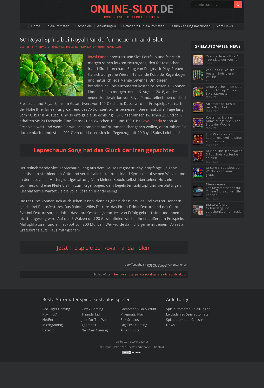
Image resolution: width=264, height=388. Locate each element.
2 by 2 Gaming (92, 308)
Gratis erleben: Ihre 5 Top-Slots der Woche (222, 58)
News (170, 324)
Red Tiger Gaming (56, 308)
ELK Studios (130, 319)
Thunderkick (91, 314)
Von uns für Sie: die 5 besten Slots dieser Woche (221, 73)
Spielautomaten (56, 26)
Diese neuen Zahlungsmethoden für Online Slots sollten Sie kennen (223, 189)
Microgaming (52, 324)
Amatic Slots (130, 330)
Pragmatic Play (132, 314)
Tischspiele (82, 26)
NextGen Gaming (94, 330)
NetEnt (47, 319)
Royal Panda (90, 56)
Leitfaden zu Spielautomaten (143, 26)
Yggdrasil (88, 324)
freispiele (120, 274)
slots (164, 274)
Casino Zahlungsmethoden (191, 26)
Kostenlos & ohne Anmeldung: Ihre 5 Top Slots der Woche (223, 121)
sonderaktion (178, 274)
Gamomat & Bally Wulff (138, 308)
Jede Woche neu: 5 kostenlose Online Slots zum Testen (224, 137)
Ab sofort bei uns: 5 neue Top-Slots (220, 105)
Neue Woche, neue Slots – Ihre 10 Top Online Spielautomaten (224, 90)
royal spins (152, 274)
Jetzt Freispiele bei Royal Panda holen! (104, 247)
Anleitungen (105, 26)
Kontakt (159, 347)
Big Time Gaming (134, 324)
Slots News (226, 26)
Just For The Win (94, 319)
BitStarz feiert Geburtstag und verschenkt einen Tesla (223, 208)
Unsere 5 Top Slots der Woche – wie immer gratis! (223, 171)
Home (33, 26)
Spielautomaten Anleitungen (188, 308)
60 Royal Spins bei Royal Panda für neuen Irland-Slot (93, 39)
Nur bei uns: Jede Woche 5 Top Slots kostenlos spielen (224, 154)
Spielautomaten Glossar (184, 319)
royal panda (136, 274)
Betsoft (48, 330)
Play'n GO (49, 314)
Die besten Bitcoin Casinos (132, 341)
